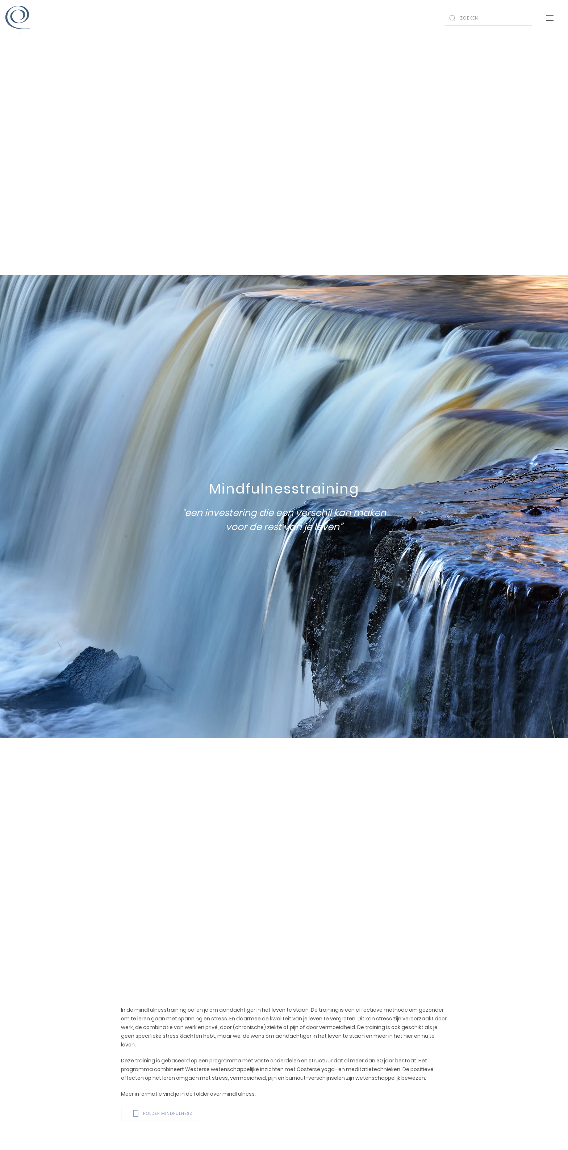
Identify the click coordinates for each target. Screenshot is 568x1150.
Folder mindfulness (162, 1113)
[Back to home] (18, 18)
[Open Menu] (550, 18)
